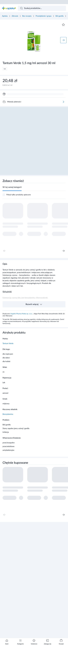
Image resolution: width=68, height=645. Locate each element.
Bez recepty (26, 16)
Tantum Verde (8, 343)
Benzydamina (8, 414)
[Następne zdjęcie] (63, 40)
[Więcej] (63, 102)
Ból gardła (60, 16)
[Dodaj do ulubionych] (63, 25)
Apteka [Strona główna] (5, 16)
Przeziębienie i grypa (43, 16)
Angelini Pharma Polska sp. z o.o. (21, 313)
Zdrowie (15, 16)
